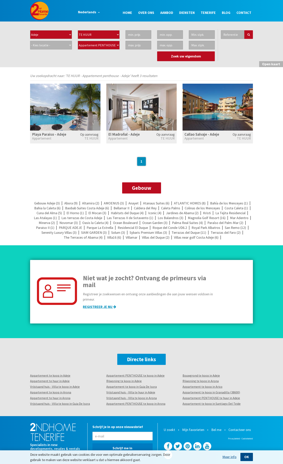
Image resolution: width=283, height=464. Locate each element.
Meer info (229, 457)
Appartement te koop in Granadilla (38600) (211, 392)
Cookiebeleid (247, 438)
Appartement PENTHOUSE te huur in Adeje (211, 398)
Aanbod (166, 12)
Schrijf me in (122, 448)
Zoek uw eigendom (186, 56)
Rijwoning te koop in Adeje (124, 381)
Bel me (216, 430)
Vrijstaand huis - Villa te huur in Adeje (130, 392)
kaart (271, 64)
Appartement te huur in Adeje (50, 381)
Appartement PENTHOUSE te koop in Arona (135, 404)
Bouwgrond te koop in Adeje (201, 375)
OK (246, 457)
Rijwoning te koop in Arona (201, 381)
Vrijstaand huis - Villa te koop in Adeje (55, 387)
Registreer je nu (99, 307)
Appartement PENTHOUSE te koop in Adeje (135, 375)
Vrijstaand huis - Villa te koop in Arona (131, 398)
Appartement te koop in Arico (202, 387)
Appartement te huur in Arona (50, 398)
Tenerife (208, 12)
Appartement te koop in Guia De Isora (131, 387)
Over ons (146, 12)
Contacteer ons (239, 430)
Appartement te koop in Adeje (50, 375)
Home (127, 12)
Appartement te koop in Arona (50, 392)
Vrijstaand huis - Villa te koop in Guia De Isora (60, 404)
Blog (226, 12)
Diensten (187, 12)
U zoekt (169, 430)
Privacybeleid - (234, 438)
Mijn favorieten (193, 430)
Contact (243, 12)
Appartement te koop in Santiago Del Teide (212, 404)
